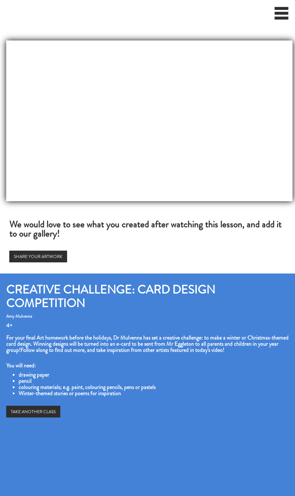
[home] (2, 11)
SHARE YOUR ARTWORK (38, 256)
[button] (281, 15)
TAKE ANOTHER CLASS (33, 412)
